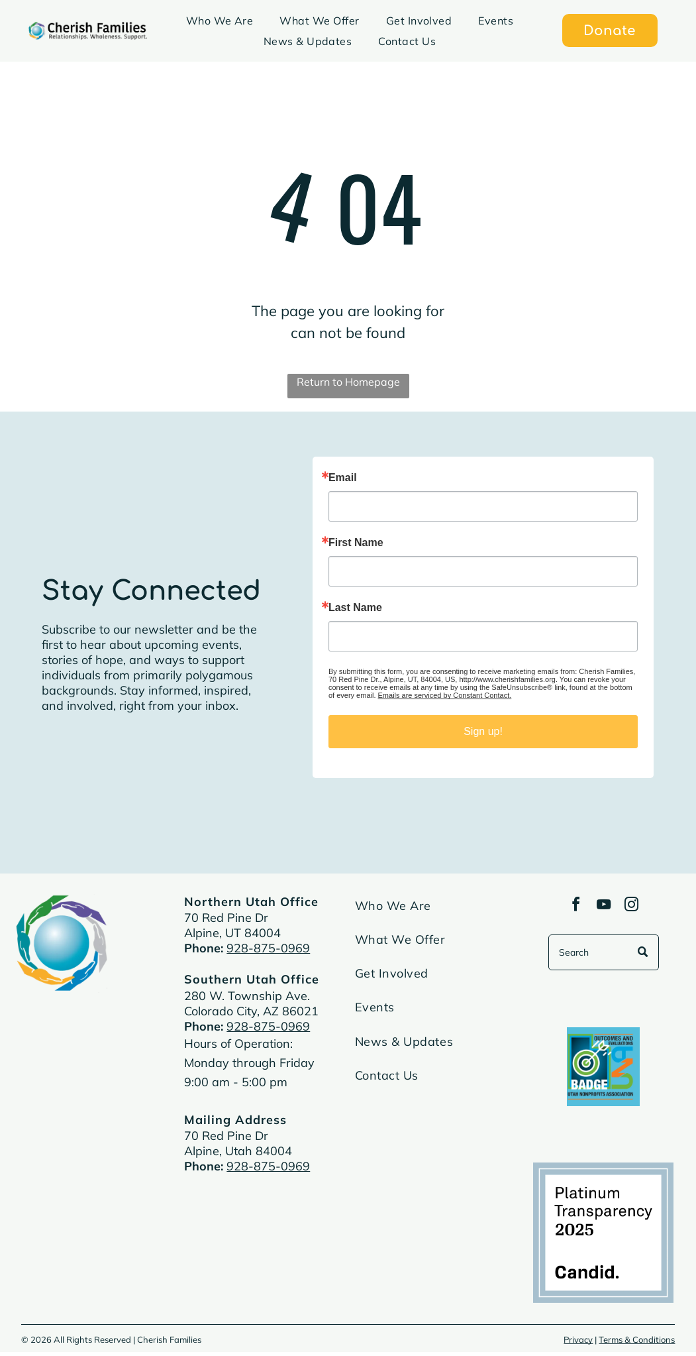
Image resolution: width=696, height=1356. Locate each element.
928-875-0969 (268, 948)
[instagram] (635, 908)
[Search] (603, 956)
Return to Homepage (348, 381)
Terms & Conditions (637, 1343)
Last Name (355, 607)
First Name (355, 542)
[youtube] (603, 908)
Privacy (578, 1343)
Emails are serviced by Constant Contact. (445, 695)
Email (342, 478)
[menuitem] (220, 20)
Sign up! (483, 731)
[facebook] (571, 908)
